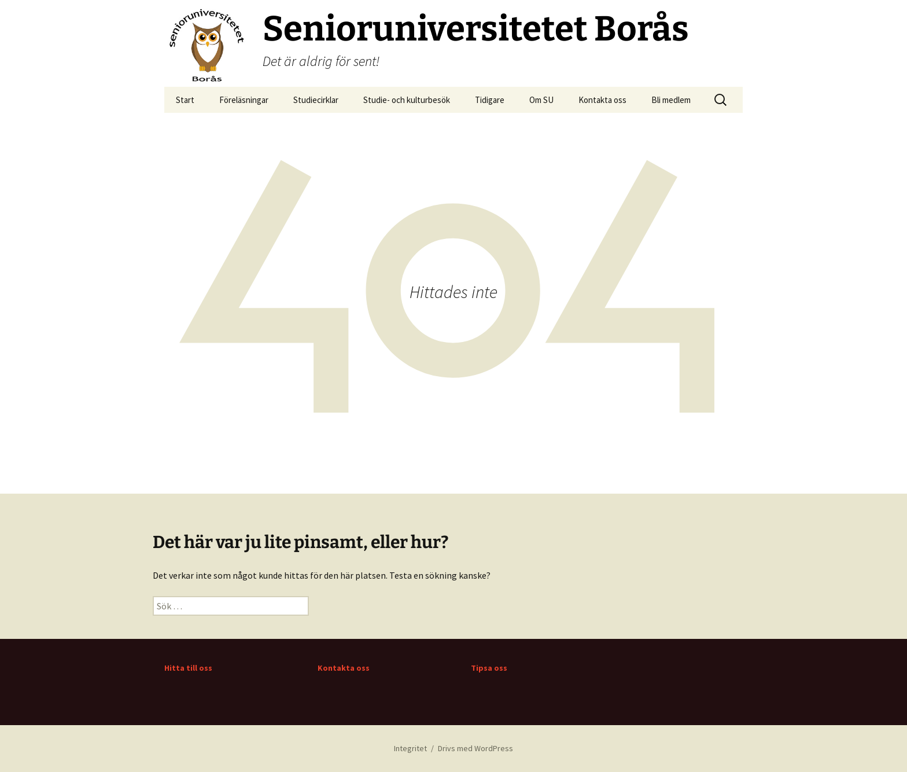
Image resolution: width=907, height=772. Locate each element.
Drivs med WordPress (475, 748)
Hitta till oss (188, 668)
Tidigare (489, 99)
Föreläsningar (243, 99)
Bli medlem (671, 99)
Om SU (541, 99)
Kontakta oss (602, 99)
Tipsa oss (489, 668)
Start (185, 99)
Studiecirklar (315, 99)
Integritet (410, 748)
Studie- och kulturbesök (406, 99)
